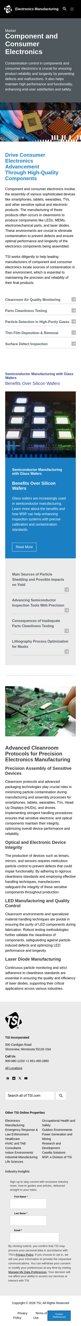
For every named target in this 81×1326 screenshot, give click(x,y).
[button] (72, 9)
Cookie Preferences (59, 1315)
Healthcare (12, 1139)
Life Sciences (14, 1161)
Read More (24, 547)
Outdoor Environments (57, 1129)
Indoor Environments (19, 1152)
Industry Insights (17, 1171)
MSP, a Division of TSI (57, 1157)
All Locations (13, 1068)
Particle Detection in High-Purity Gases (40, 321)
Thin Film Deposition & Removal (40, 332)
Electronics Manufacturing (37, 9)
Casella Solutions (53, 1152)
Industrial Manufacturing (21, 1157)
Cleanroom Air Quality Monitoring (40, 299)
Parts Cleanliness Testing (40, 310)
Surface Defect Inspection (40, 343)
